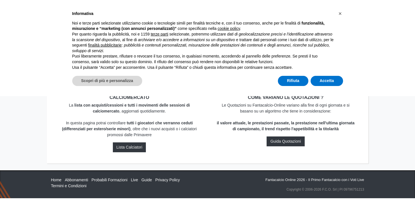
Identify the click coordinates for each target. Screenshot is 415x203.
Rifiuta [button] (293, 187)
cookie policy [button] (229, 135)
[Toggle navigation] (339, 9)
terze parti (159, 141)
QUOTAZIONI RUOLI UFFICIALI (299, 9)
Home (56, 23)
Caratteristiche (248, 9)
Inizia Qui (182, 9)
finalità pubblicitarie (105, 152)
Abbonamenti (211, 9)
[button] (340, 120)
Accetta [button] (327, 187)
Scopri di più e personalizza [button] (107, 187)
